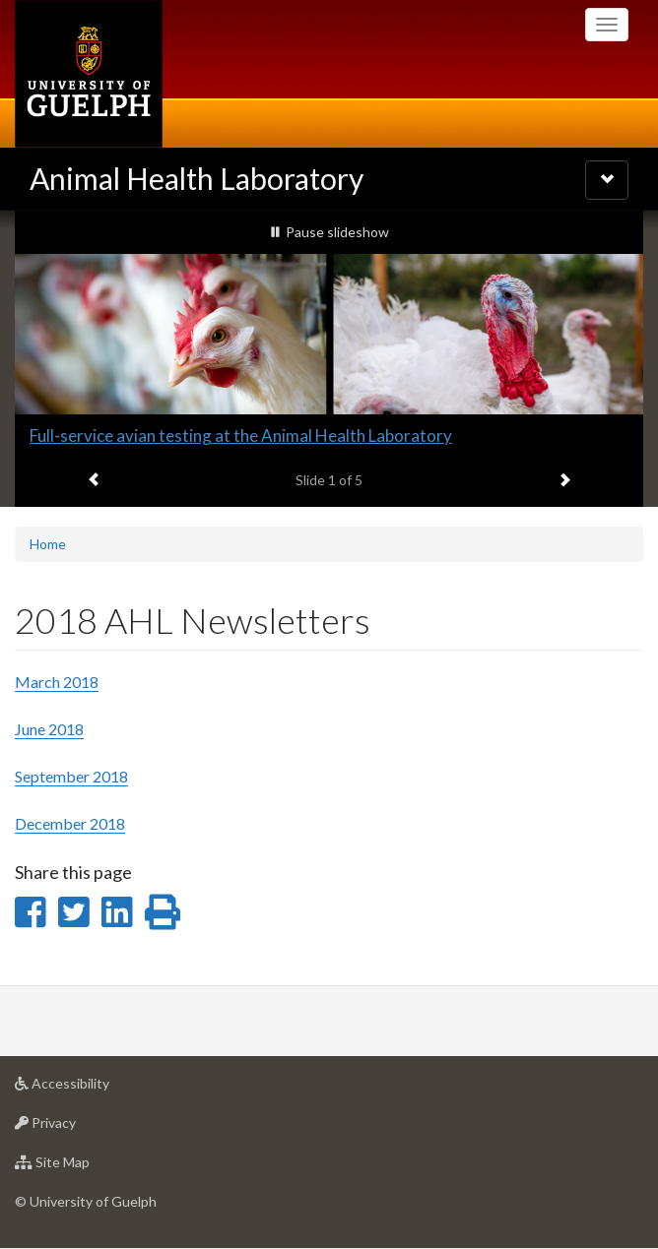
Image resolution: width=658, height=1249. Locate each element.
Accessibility (93, 1088)
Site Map (83, 1167)
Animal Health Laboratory (196, 178)
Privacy (76, 1127)
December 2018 (70, 823)
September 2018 (71, 776)
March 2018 (57, 681)
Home (48, 543)
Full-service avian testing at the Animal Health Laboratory (241, 435)
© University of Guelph (86, 1201)
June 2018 (49, 728)
